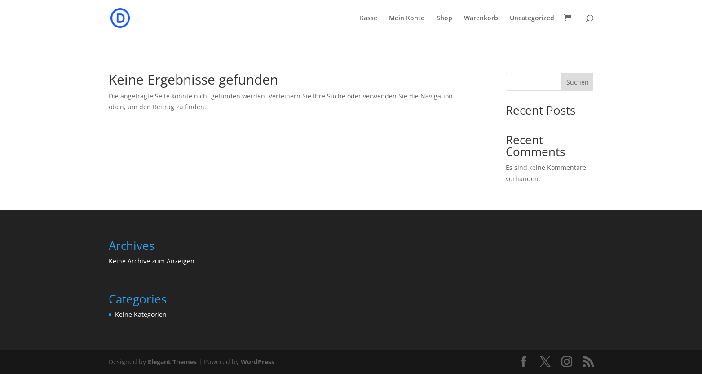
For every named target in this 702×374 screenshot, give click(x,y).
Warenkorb (481, 18)
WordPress (257, 361)
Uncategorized (532, 18)
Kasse (368, 18)
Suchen (577, 82)
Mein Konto (407, 18)
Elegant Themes (172, 361)
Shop (444, 18)
